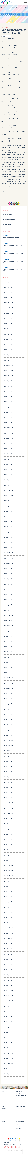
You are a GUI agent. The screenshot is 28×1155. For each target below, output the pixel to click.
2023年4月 (7, 469)
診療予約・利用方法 (20, 1100)
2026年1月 (7, 297)
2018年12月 (7, 740)
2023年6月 (7, 459)
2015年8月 (7, 948)
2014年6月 (7, 1021)
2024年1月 (7, 422)
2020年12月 (7, 615)
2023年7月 (7, 453)
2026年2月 (7, 292)
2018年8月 (7, 761)
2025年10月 (7, 313)
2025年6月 (7, 334)
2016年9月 (7, 881)
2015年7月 (7, 954)
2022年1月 (7, 547)
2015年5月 (7, 964)
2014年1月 (7, 1047)
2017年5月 (7, 839)
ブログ (4, 1106)
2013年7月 (7, 1074)
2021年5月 (7, 589)
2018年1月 (7, 797)
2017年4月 (7, 844)
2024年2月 (7, 417)
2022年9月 (7, 506)
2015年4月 (7, 969)
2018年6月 (7, 771)
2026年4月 (7, 282)
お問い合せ (18, 1128)
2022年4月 (7, 532)
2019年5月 (7, 714)
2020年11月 (7, 620)
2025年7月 (7, 328)
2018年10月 (7, 750)
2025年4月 (7, 344)
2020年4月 (7, 657)
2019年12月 (7, 678)
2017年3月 (7, 849)
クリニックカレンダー (20, 1107)
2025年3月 (7, 349)
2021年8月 (7, 573)
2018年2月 (7, 792)
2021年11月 (7, 558)
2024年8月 (7, 386)
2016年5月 (7, 902)
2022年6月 (7, 521)
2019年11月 (7, 683)
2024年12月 (7, 365)
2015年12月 (7, 928)
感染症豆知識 (7, 224)
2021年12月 (7, 552)
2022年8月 (7, 511)
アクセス (18, 1126)
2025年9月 (7, 318)
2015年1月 (7, 985)
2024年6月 (7, 396)
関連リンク (18, 1124)
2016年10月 (7, 876)
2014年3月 (7, 1037)
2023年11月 (7, 433)
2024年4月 (7, 407)
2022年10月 (7, 500)
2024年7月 (7, 391)
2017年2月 (7, 855)
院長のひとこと (5, 1108)
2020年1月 (7, 672)
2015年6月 (7, 959)
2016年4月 (7, 907)
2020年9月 (7, 631)
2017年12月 (7, 803)
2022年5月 (7, 526)
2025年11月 (7, 308)
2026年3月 (7, 287)
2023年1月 (7, 485)
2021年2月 (7, 605)
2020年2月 (7, 667)
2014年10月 (7, 1001)
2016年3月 (7, 912)
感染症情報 (5, 1121)
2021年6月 (7, 584)
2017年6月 (7, 834)
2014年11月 (7, 995)
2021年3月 (7, 599)
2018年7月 (7, 766)
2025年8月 (7, 323)
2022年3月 (7, 537)
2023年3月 (7, 474)
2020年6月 (7, 646)
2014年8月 (7, 1011)
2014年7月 (7, 1016)
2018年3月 (7, 787)
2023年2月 (7, 480)
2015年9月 (7, 943)
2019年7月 (7, 704)
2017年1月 (7, 860)
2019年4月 (7, 719)
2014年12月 (7, 990)
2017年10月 (7, 813)
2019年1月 (7, 735)
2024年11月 (7, 370)
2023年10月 (7, 438)
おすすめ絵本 (5, 1113)
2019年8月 (7, 698)
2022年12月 (7, 490)
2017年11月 (7, 808)
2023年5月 (7, 464)
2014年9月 (7, 1006)
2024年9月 (7, 381)
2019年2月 (7, 730)
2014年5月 (7, 1027)
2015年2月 (7, 980)
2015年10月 (7, 938)
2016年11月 (7, 870)
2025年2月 (7, 355)
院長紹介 (18, 1093)
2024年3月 (7, 412)
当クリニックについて (21, 1095)
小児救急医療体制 (20, 1121)
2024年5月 (7, 401)
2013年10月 (7, 1063)
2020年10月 (7, 625)
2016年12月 (7, 865)
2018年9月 (7, 756)
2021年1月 (7, 610)
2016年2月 (7, 917)
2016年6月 (7, 896)
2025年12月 (7, 302)
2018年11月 (7, 745)
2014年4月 (7, 1032)
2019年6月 (7, 709)
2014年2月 (7, 1042)
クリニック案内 (19, 1091)
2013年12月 (7, 1053)
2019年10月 (7, 688)
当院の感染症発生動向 (9, 219)
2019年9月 (7, 693)
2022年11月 (7, 495)
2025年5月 (7, 339)
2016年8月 (7, 886)
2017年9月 (7, 818)
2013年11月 (7, 1058)
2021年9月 (7, 568)
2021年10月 (7, 563)
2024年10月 (7, 375)
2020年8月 (7, 636)
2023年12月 (7, 427)
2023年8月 (7, 448)
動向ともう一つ (7, 214)
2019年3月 (7, 724)
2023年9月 (7, 443)
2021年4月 (7, 594)
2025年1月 (7, 360)
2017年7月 (7, 829)
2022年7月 (7, 516)
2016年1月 (7, 922)
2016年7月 (7, 891)
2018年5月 (7, 777)
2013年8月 (7, 1068)
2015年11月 (7, 933)
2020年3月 (7, 662)
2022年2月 (7, 542)
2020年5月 (7, 651)
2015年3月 (7, 975)
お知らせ (4, 1091)
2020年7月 (7, 641)
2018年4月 (7, 782)
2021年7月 (7, 579)
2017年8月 (7, 823)
